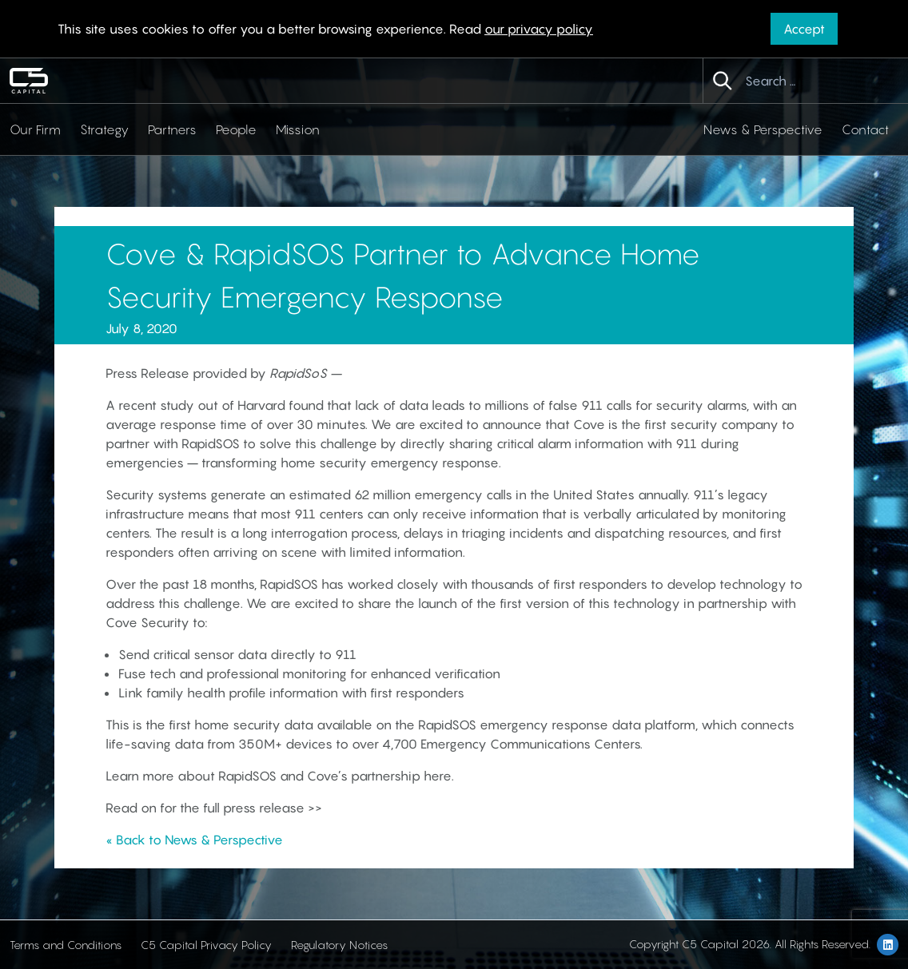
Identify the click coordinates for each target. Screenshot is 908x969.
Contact (865, 129)
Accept (804, 29)
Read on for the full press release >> (214, 808)
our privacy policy (538, 29)
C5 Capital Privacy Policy (206, 944)
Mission (298, 129)
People (236, 129)
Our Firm (35, 129)
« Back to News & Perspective (194, 840)
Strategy (104, 129)
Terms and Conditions (65, 944)
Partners (172, 129)
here (438, 776)
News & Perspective (762, 129)
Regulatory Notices (339, 944)
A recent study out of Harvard (195, 405)
